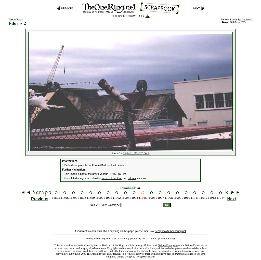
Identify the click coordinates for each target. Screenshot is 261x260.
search (144, 238)
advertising (99, 238)
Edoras (132, 178)
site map (135, 238)
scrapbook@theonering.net (170, 231)
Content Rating (167, 238)
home (89, 238)
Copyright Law (148, 251)
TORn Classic (15, 19)
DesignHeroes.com (145, 256)
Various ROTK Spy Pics (113, 174)
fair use (123, 251)
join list (154, 238)
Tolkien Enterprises (168, 245)
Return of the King (112, 178)
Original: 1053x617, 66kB (136, 153)
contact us (111, 238)
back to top (123, 238)
